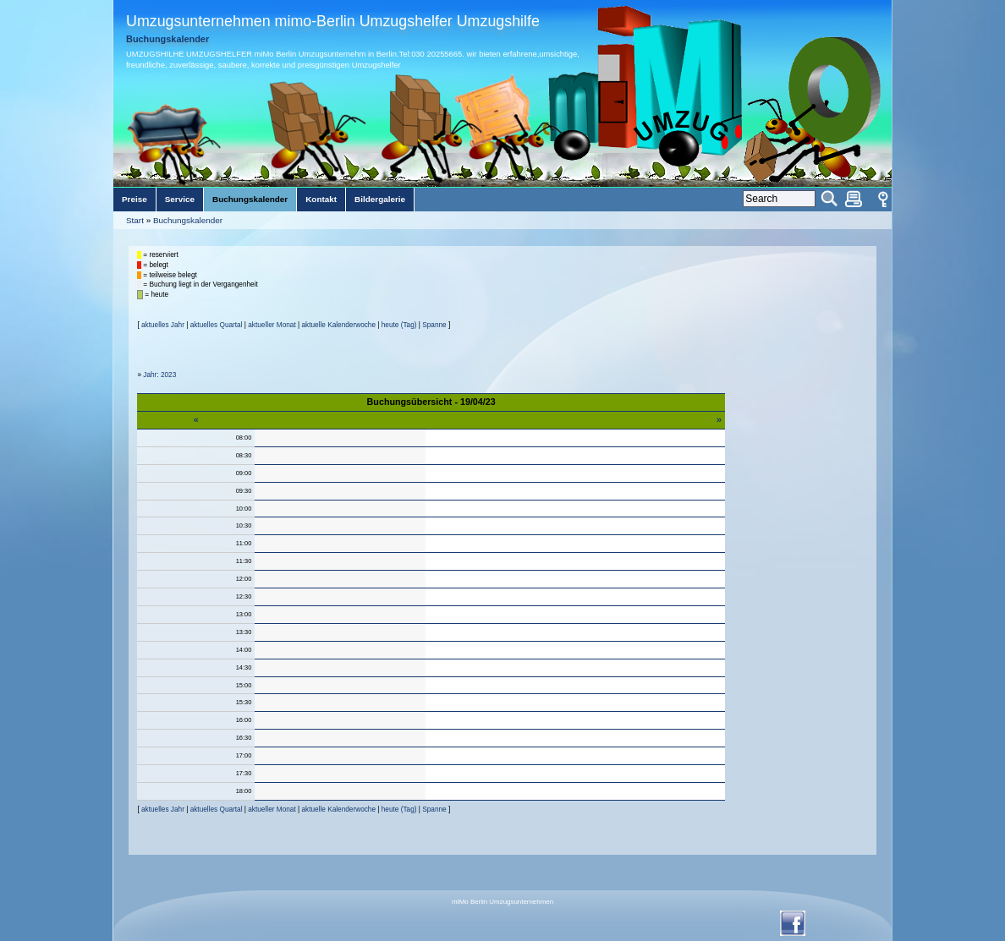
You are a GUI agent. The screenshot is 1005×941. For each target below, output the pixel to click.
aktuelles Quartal (216, 325)
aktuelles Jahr (162, 325)
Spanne (434, 325)
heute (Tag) (399, 325)
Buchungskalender (187, 220)
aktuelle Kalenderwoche (338, 325)
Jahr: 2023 (159, 375)
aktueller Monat (271, 325)
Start (135, 220)
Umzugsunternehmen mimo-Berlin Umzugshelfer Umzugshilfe (333, 21)
